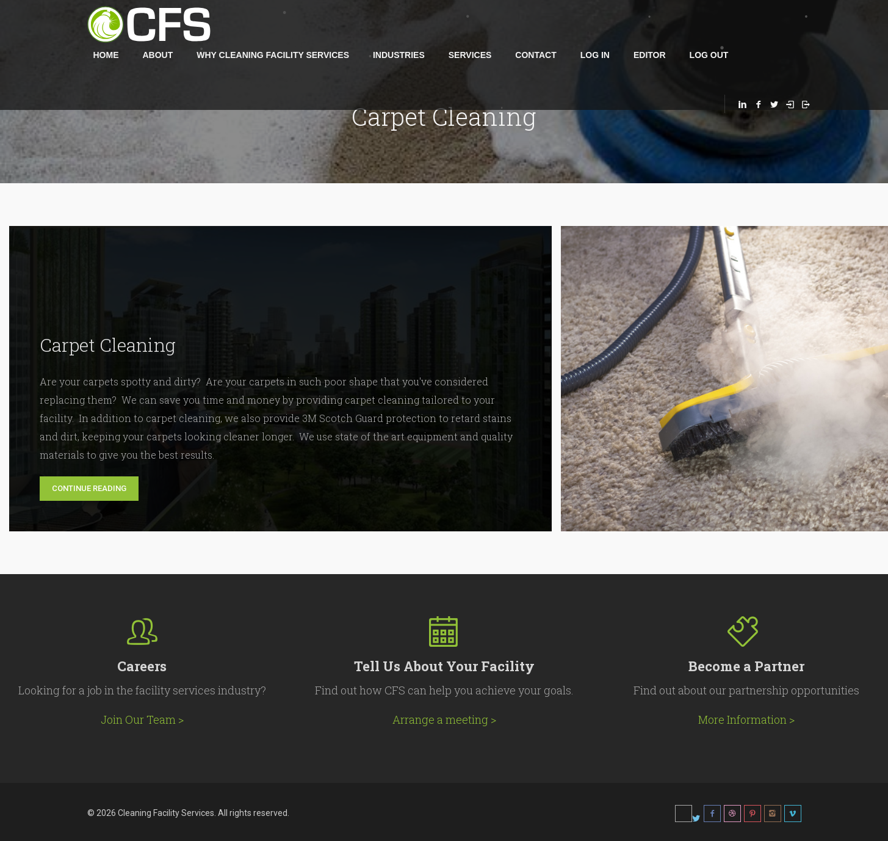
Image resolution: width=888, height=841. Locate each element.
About (158, 55)
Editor (650, 55)
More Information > (746, 719)
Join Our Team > (142, 719)
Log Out (709, 55)
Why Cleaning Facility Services (273, 55)
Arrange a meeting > (444, 719)
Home (106, 55)
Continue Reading (89, 488)
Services (470, 55)
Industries (399, 55)
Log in (595, 55)
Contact (535, 55)
